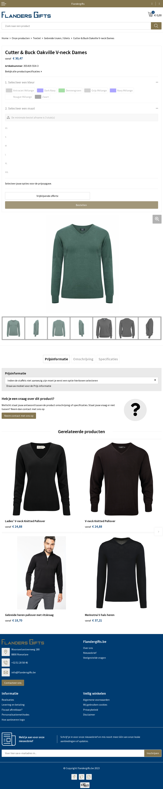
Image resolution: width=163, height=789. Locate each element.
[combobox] (76, 25)
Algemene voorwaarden (96, 700)
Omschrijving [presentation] (83, 359)
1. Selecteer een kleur (20, 82)
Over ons (88, 648)
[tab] (56, 359)
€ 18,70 (13, 621)
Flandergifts (78, 3)
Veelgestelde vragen (94, 658)
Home (5, 38)
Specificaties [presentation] (108, 359)
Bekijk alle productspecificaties (23, 71)
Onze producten (21, 38)
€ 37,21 (93, 621)
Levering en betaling (13, 705)
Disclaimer (89, 715)
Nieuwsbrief (89, 653)
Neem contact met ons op (18, 415)
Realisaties (8, 700)
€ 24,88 (13, 526)
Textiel (37, 38)
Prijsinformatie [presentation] (56, 359)
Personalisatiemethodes (15, 715)
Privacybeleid (90, 710)
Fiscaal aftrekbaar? (12, 710)
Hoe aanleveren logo (13, 720)
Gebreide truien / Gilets (57, 38)
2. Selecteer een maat (20, 108)
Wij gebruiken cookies (95, 705)
